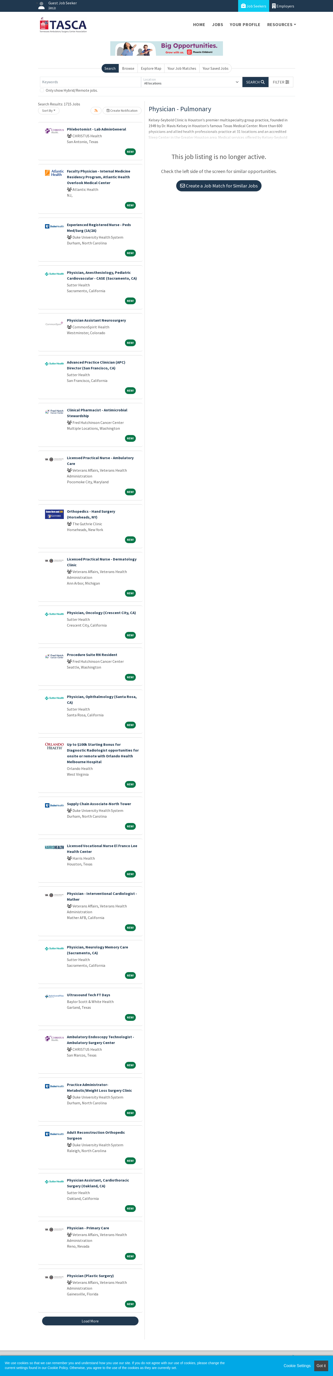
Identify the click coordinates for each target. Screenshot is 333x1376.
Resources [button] (280, 24)
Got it (321, 1366)
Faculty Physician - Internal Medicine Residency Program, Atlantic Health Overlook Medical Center (98, 177)
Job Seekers (253, 6)
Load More (90, 1321)
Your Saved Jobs (216, 68)
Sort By (47, 110)
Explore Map (151, 68)
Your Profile (245, 24)
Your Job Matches (182, 68)
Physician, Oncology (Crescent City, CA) (101, 612)
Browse (128, 68)
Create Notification (122, 110)
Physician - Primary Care (88, 1227)
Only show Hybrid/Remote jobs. (72, 90)
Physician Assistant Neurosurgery (96, 320)
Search (110, 68)
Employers (283, 6)
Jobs (217, 24)
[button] (281, 82)
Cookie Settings (297, 1366)
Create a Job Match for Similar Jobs (219, 186)
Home (199, 24)
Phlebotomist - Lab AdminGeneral (96, 129)
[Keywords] (90, 82)
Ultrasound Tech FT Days (88, 994)
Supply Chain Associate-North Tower (99, 803)
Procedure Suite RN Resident (92, 654)
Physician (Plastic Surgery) (90, 1275)
